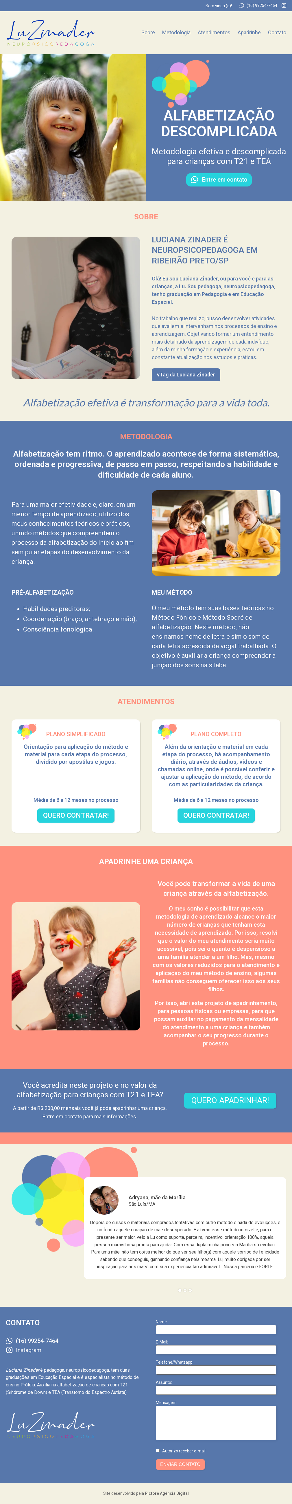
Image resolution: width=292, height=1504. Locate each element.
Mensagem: (167, 1402)
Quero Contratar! (76, 815)
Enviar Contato (180, 1464)
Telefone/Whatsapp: (174, 1362)
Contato (277, 32)
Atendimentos (214, 32)
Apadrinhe (249, 32)
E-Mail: (162, 1342)
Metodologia (176, 32)
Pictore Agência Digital (167, 1493)
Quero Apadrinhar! (230, 1100)
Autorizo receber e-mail (184, 1451)
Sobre (148, 32)
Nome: (162, 1322)
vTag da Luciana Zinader (186, 375)
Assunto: (164, 1382)
